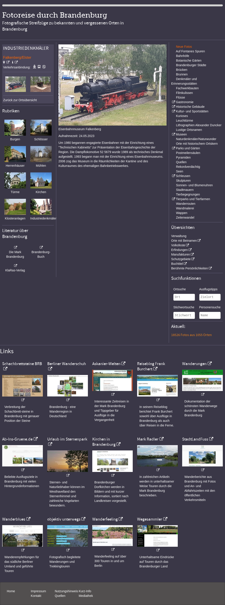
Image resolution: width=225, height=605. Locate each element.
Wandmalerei (185, 208)
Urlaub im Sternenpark (67, 439)
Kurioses (182, 116)
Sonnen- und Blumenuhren (194, 185)
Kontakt (36, 596)
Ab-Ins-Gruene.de (17, 439)
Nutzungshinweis (66, 591)
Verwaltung (178, 236)
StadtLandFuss (195, 439)
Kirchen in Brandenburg (104, 442)
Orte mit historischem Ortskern (197, 143)
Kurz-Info (85, 591)
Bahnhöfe (182, 56)
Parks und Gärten (188, 148)
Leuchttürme (184, 120)
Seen (179, 171)
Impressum (38, 591)
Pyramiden (183, 157)
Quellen (181, 162)
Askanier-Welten (106, 363)
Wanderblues (13, 519)
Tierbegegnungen (188, 194)
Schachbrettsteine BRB (22, 363)
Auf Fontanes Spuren (190, 51)
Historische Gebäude (190, 106)
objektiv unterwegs (63, 519)
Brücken (181, 69)
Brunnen (182, 74)
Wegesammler (149, 519)
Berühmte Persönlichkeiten (189, 268)
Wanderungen (194, 363)
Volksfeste (178, 245)
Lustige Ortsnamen (189, 130)
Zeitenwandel (185, 217)
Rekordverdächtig (188, 166)
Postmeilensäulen (188, 153)
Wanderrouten (185, 203)
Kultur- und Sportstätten (192, 111)
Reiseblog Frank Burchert (151, 366)
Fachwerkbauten (187, 88)
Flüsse (180, 97)
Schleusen (183, 176)
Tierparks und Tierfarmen (193, 199)
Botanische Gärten (188, 60)
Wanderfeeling (105, 519)
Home (11, 591)
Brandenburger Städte (191, 65)
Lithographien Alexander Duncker (198, 125)
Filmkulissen (184, 93)
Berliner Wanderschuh (66, 363)
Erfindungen (179, 250)
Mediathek (86, 596)
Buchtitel (177, 263)
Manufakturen (180, 254)
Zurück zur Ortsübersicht (20, 100)
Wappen (181, 213)
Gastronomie (184, 102)
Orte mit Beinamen (184, 240)
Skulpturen (183, 180)
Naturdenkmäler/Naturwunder (196, 139)
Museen (181, 134)
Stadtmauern (185, 190)
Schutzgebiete (181, 259)
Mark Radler (147, 439)
